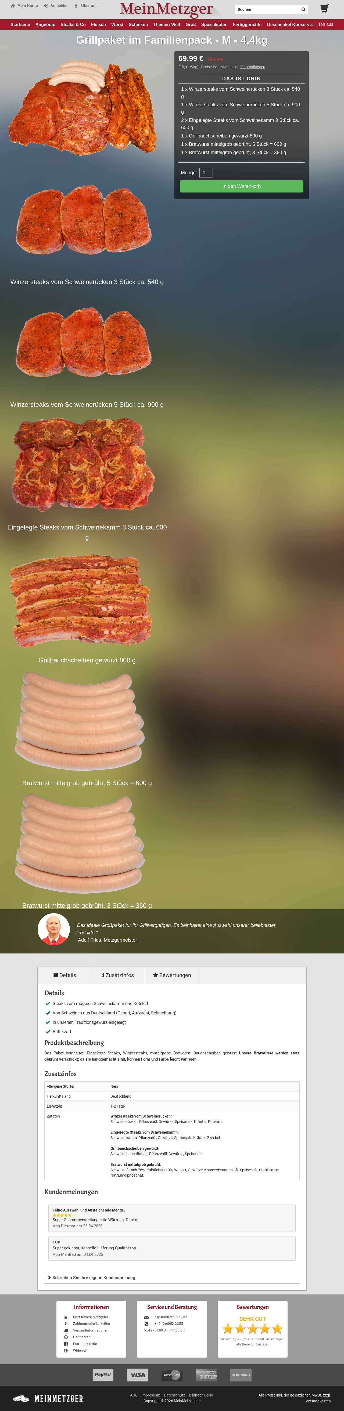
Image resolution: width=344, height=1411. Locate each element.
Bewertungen (172, 975)
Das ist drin (241, 78)
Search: (231, 7)
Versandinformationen (86, 1330)
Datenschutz (174, 1395)
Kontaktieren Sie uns (165, 1317)
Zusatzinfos (118, 975)
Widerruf (75, 1350)
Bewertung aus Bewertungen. (252, 1339)
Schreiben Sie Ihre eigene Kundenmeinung (91, 1277)
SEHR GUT (252, 1319)
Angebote (45, 24)
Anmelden (56, 5)
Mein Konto (24, 5)
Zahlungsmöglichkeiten (86, 1324)
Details (64, 975)
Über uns (86, 5)
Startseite (20, 24)
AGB (134, 1395)
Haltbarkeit (77, 1337)
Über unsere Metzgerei (85, 1317)
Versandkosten (252, 67)
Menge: (189, 172)
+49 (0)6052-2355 (163, 1324)
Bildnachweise (201, 1395)
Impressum (150, 1395)
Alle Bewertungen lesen (252, 1344)
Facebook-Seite (80, 1344)
